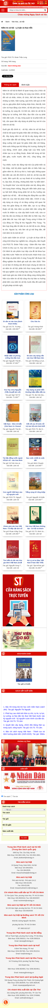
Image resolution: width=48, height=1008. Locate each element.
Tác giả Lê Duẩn (24, 684)
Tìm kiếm (24, 838)
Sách (7, 22)
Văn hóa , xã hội (18, 22)
